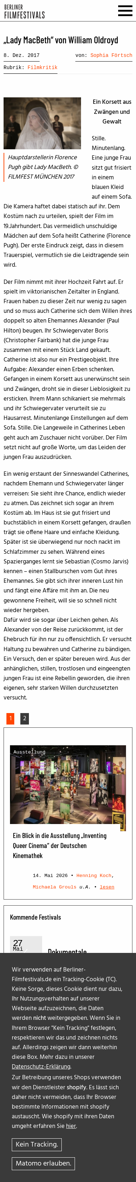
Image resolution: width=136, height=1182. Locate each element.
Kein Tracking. (37, 1144)
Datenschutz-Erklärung (41, 1067)
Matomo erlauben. (43, 1163)
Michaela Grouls (54, 887)
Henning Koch (93, 875)
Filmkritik (42, 68)
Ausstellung (30, 752)
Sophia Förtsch (111, 55)
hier (71, 1126)
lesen (107, 887)
